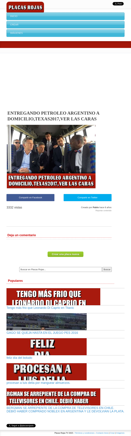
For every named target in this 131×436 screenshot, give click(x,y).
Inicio (13, 16)
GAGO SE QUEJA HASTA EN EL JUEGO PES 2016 (42, 332)
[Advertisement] (65, 79)
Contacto (100, 433)
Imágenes (16, 33)
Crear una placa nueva (65, 254)
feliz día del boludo (19, 357)
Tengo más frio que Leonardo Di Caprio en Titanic (40, 307)
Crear (14, 24)
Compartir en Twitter (88, 197)
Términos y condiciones (84, 433)
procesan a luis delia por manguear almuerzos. (38, 382)
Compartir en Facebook (30, 197)
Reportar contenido (104, 210)
